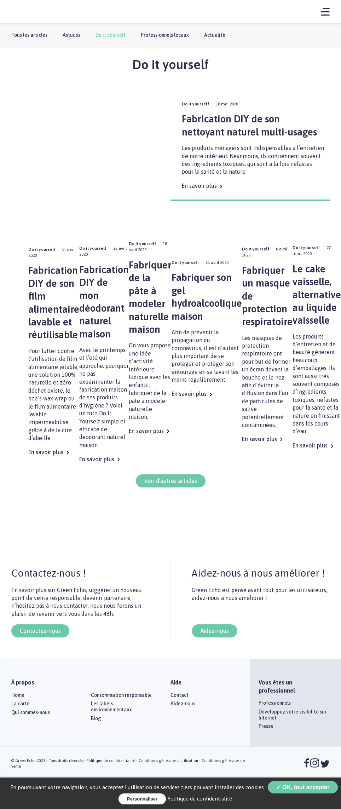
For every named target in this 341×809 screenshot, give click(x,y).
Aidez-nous (214, 631)
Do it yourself (111, 35)
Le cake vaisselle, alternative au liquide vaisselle (317, 294)
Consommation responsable (121, 695)
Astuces (71, 35)
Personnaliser (142, 799)
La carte (20, 703)
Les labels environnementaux (111, 706)
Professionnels (275, 703)
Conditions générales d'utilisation (168, 760)
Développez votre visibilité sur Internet (292, 715)
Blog (96, 718)
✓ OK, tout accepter (303, 787)
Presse (266, 726)
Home (17, 695)
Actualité (214, 35)
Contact (179, 695)
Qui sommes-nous (30, 712)
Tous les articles (29, 35)
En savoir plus (202, 186)
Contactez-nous (40, 631)
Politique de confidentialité (110, 760)
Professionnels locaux (165, 35)
